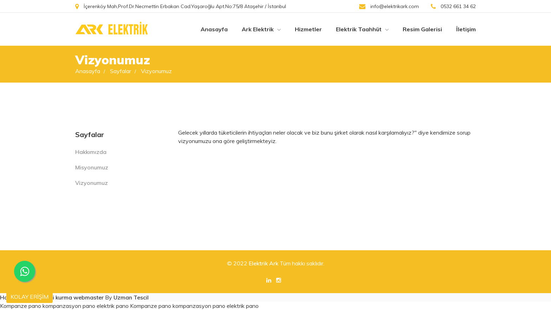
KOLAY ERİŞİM (29, 296)
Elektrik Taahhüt (362, 29)
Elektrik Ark (263, 263)
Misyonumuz (91, 167)
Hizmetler (308, 29)
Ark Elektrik (261, 29)
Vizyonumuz (156, 71)
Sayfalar (123, 71)
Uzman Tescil (131, 297)
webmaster (88, 297)
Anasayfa (214, 29)
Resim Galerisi (422, 29)
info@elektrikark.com (389, 6)
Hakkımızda (90, 151)
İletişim (466, 29)
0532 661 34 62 (453, 6)
